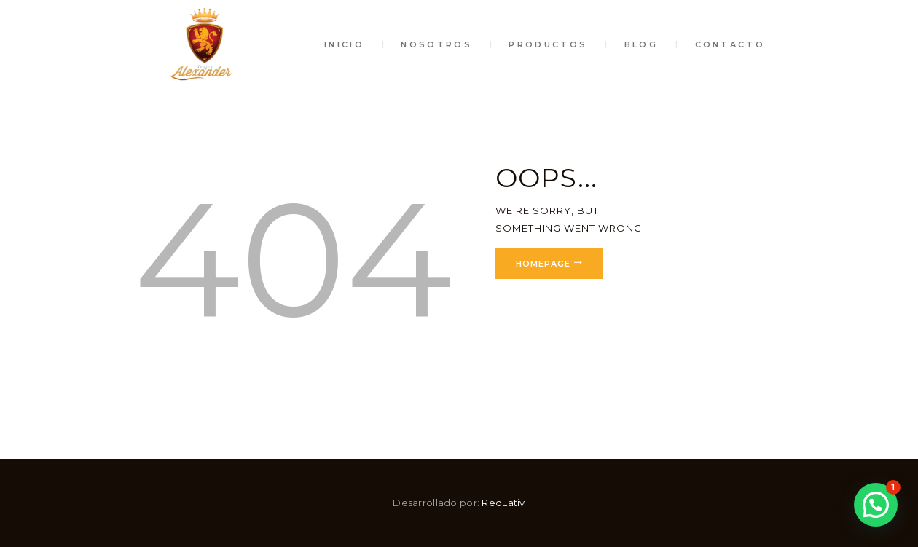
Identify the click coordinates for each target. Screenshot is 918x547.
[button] (876, 505)
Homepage (543, 264)
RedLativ (503, 502)
